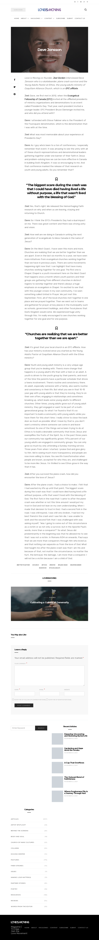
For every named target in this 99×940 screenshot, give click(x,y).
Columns (15, 848)
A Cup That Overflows (74, 763)
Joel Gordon (59, 78)
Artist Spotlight (18, 825)
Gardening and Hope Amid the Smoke (73, 749)
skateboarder (76, 565)
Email (41, 689)
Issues (13, 871)
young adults (55, 568)
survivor (43, 568)
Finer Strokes (17, 865)
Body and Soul (17, 836)
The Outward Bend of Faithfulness (74, 778)
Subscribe (60, 18)
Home (16, 18)
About (24, 18)
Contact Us (80, 18)
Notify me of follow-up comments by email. (30, 700)
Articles (15, 819)
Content (48, 18)
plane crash (63, 565)
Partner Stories (18, 883)
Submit (70, 18)
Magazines (35, 18)
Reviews (14, 900)
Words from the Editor (21, 906)
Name (17, 689)
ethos (44, 565)
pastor (52, 565)
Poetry (14, 889)
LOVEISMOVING (49, 578)
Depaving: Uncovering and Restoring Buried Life (75, 735)
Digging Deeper (18, 854)
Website (67, 689)
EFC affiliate (72, 88)
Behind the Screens (19, 831)
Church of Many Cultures (22, 842)
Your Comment (20, 663)
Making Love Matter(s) (21, 877)
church (36, 565)
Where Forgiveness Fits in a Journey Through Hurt (76, 792)
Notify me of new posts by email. (60, 700)
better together (24, 565)
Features (52, 44)
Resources (16, 895)
